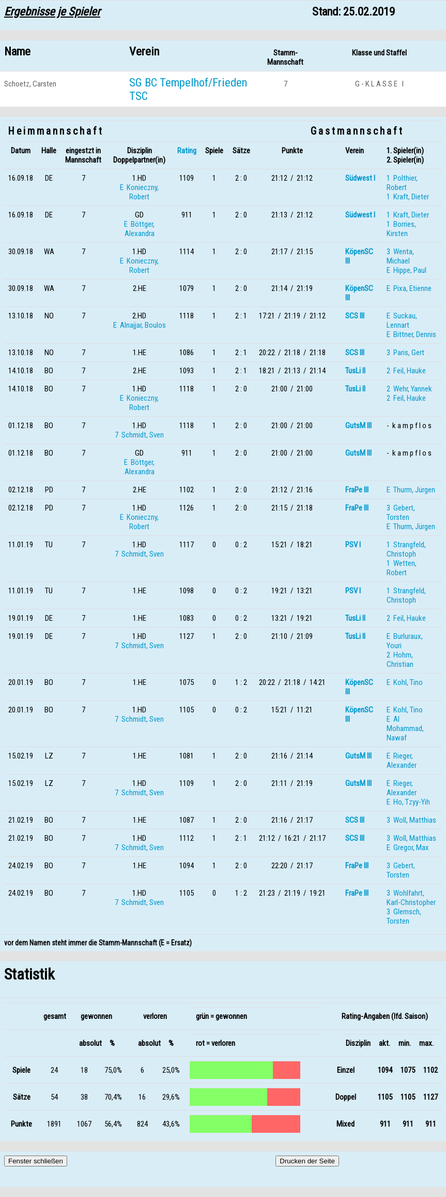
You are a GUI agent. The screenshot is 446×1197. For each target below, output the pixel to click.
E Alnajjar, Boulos (139, 325)
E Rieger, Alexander (402, 760)
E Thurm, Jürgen (411, 489)
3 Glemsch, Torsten (404, 916)
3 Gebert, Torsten (401, 512)
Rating (186, 150)
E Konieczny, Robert (139, 192)
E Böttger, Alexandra (139, 229)
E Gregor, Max (408, 847)
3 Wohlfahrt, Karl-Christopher (411, 897)
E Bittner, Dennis (411, 334)
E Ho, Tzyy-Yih (408, 802)
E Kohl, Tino (405, 682)
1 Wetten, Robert (402, 568)
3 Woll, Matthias (411, 820)
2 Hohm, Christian (400, 659)
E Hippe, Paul (406, 270)
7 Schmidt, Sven (139, 435)
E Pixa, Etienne (409, 288)
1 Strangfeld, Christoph (406, 549)
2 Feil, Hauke (406, 370)
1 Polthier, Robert (402, 182)
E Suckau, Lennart (402, 320)
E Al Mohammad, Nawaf (405, 728)
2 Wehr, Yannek (409, 388)
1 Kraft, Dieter (408, 196)
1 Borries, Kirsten (401, 229)
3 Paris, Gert (405, 352)
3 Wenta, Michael (400, 256)
